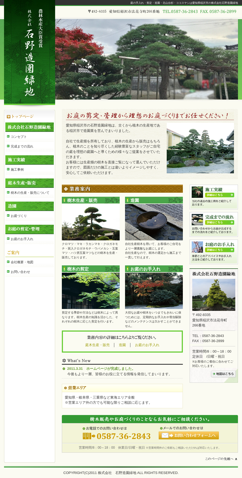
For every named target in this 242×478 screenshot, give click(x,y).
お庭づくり (19, 216)
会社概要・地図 (22, 262)
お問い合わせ (20, 272)
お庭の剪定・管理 (29, 229)
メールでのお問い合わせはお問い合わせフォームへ (189, 433)
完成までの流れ (22, 146)
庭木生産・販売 (29, 183)
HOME (29, 113)
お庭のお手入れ (22, 239)
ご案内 (29, 252)
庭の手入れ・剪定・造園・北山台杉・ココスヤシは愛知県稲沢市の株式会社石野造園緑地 (184, 2)
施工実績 (29, 160)
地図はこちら (223, 374)
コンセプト (19, 137)
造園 (29, 206)
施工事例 (17, 169)
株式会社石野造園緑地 (29, 127)
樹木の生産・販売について (30, 193)
